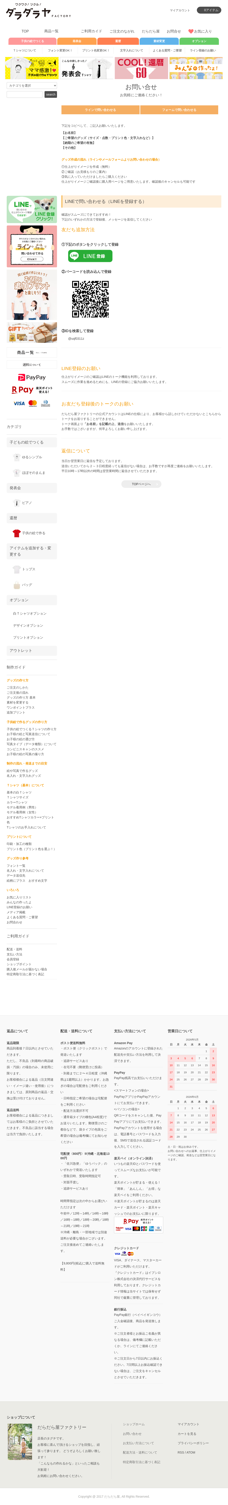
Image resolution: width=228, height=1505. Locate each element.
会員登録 (13, 959)
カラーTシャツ (17, 802)
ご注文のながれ (122, 31)
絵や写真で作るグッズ (22, 771)
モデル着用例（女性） (22, 812)
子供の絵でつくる (32, 41)
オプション (199, 41)
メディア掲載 (16, 912)
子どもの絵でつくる (27, 442)
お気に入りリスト (19, 897)
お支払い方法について (138, 1443)
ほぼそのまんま (28, 472)
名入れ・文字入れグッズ (24, 775)
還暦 (13, 518)
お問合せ (174, 31)
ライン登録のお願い (203, 50)
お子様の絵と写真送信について (28, 734)
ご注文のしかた (17, 687)
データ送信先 (16, 875)
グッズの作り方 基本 (21, 697)
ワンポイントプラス (21, 707)
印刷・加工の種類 (19, 844)
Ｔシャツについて (24, 50)
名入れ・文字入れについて (25, 870)
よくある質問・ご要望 (167, 50)
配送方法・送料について (140, 1452)
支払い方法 (14, 954)
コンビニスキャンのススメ (25, 749)
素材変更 (159, 41)
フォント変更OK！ (60, 50)
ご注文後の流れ (17, 692)
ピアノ (22, 503)
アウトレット (21, 650)
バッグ (22, 585)
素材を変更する (17, 702)
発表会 (77, 41)
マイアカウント (180, 10)
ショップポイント (19, 964)
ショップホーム (134, 1424)
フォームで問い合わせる (179, 110)
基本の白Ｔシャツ (19, 792)
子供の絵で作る (28, 533)
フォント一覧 (16, 865)
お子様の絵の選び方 (21, 739)
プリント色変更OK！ (96, 50)
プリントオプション (27, 637)
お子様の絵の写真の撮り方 (25, 754)
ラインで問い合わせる (100, 110)
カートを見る (187, 1433)
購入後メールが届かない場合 (27, 969)
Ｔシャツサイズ (17, 797)
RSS (181, 1452)
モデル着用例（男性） (22, 807)
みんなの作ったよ (19, 902)
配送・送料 (14, 949)
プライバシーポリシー (193, 1443)
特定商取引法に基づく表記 (25, 974)
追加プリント (16, 712)
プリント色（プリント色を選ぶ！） (32, 849)
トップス (23, 569)
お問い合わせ (132, 1433)
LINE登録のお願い (19, 907)
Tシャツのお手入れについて (26, 827)
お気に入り (203, 31)
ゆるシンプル (27, 457)
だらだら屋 (151, 31)
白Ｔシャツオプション (29, 613)
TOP (25, 31)
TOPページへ (141, 484)
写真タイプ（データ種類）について (32, 744)
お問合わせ (14, 922)
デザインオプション (27, 625)
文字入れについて (131, 50)
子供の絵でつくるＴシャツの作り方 (32, 729)
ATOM (190, 1452)
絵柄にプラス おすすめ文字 (27, 880)
